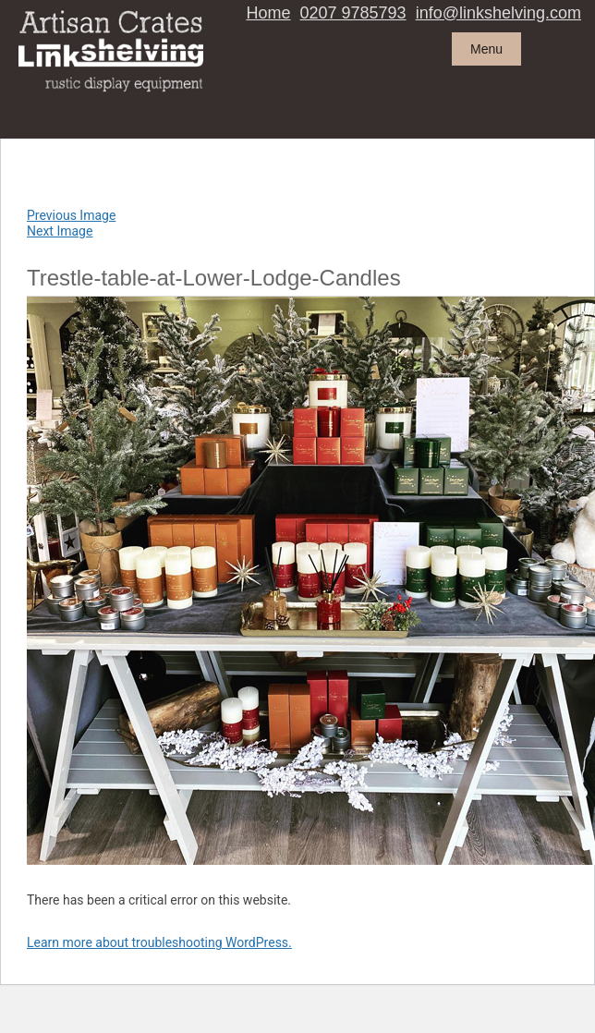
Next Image (59, 231)
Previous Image (71, 215)
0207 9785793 (353, 13)
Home (269, 13)
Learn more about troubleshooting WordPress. (159, 942)
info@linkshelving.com (498, 13)
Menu (486, 49)
